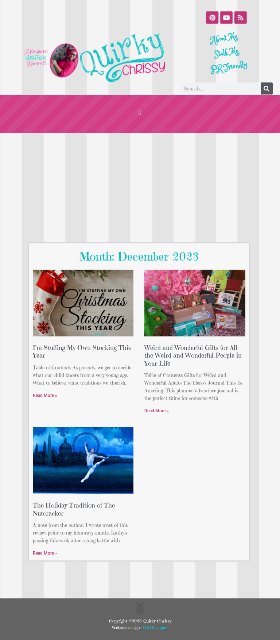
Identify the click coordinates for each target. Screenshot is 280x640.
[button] (140, 112)
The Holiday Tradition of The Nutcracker (74, 509)
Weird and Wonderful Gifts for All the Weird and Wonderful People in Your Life (193, 355)
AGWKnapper (154, 627)
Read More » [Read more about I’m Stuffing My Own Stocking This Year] (45, 395)
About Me (222, 39)
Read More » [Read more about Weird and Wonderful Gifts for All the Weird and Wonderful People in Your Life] (156, 410)
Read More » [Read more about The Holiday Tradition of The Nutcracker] (45, 553)
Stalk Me (226, 53)
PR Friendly (230, 67)
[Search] (267, 88)
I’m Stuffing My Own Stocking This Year (82, 351)
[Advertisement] (140, 187)
